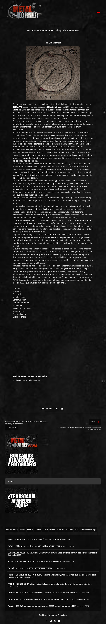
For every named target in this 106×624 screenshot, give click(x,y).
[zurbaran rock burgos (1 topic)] (88, 526)
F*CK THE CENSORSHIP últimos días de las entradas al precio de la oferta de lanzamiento (49, 581)
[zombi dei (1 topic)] (60, 526)
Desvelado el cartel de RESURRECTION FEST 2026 (30, 565)
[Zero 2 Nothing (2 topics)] (11, 526)
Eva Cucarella (55, 39)
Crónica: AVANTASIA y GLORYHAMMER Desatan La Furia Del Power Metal (41, 589)
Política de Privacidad (57, 612)
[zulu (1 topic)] (76, 526)
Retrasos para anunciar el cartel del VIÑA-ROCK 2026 (32, 536)
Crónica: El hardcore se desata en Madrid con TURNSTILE (34, 543)
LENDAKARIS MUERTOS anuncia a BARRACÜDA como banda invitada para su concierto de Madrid (52, 549)
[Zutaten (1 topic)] (38, 526)
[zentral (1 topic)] (30, 526)
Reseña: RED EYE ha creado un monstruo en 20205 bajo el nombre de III (41, 603)
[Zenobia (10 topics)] (22, 526)
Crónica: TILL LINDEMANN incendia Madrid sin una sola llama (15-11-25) (41, 596)
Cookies (42, 612)
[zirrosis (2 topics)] (52, 526)
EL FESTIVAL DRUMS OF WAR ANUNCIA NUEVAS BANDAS (33, 558)
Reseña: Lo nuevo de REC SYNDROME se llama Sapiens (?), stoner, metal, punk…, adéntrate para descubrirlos (52, 573)
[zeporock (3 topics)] (69, 526)
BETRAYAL (17, 104)
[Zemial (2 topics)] (45, 526)
